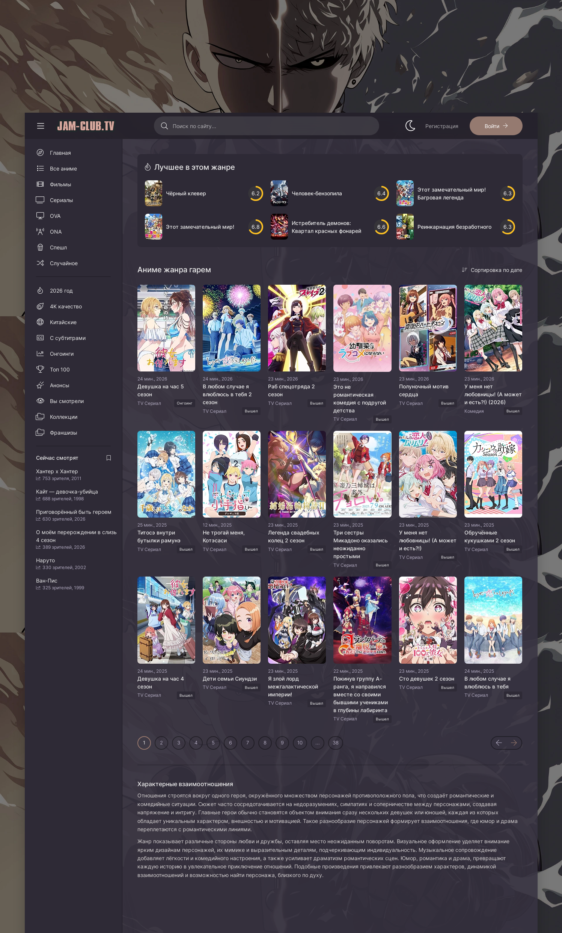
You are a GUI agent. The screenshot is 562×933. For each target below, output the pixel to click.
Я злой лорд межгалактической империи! (293, 686)
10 (300, 743)
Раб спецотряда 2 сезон (291, 390)
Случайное (64, 263)
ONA (56, 231)
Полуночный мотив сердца (424, 390)
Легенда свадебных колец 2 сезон (293, 536)
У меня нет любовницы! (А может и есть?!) (428, 540)
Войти (492, 126)
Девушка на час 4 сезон (160, 682)
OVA (55, 216)
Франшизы (63, 432)
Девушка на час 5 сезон (160, 390)
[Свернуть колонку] (40, 125)
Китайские (63, 322)
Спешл (58, 247)
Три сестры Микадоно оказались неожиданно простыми (360, 544)
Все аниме (63, 168)
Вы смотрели (67, 401)
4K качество (66, 306)
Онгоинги (62, 353)
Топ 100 (60, 369)
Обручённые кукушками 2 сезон (489, 536)
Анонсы (59, 385)
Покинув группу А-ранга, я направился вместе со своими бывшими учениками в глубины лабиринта (360, 694)
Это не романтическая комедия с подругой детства (359, 398)
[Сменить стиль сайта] (410, 125)
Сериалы (61, 200)
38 (336, 743)
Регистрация (441, 126)
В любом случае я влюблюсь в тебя (487, 682)
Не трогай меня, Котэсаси (224, 536)
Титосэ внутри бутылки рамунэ (159, 536)
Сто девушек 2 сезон (426, 678)
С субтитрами (68, 338)
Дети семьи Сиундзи (230, 678)
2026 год (61, 290)
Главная (60, 152)
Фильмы (60, 184)
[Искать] (164, 125)
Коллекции (63, 417)
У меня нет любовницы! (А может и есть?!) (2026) (493, 394)
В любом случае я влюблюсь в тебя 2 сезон (227, 394)
